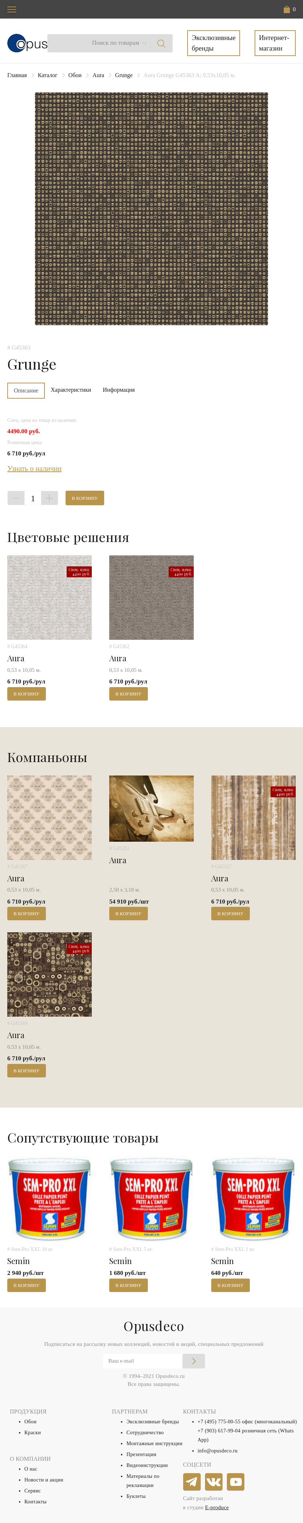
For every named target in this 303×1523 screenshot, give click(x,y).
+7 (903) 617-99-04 (219, 1431)
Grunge (124, 75)
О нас (31, 1469)
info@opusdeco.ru (218, 1451)
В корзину (85, 498)
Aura (98, 75)
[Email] (154, 1361)
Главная (17, 75)
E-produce (217, 1507)
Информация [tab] (119, 390)
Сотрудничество (145, 1432)
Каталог (48, 75)
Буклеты (136, 1496)
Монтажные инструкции (154, 1443)
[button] (290, 9)
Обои (75, 75)
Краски (32, 1432)
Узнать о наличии (34, 469)
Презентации (141, 1454)
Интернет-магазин (274, 43)
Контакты (35, 1501)
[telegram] (192, 1482)
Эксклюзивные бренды (214, 43)
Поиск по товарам (115, 42)
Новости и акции (43, 1480)
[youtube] (236, 1482)
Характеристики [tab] (71, 390)
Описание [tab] (26, 390)
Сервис (32, 1491)
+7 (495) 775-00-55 (219, 1421)
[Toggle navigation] (11, 9)
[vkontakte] (214, 1482)
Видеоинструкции (147, 1465)
